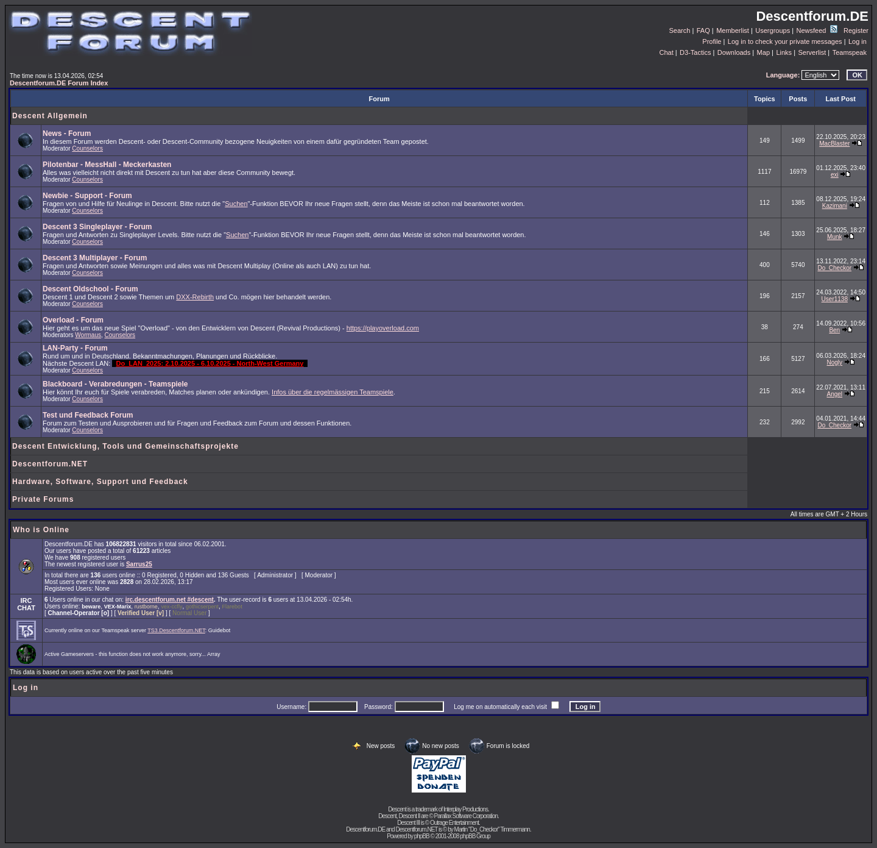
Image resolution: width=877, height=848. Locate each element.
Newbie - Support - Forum (87, 195)
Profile (711, 41)
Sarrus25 (139, 564)
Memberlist (732, 30)
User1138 (835, 299)
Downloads (733, 52)
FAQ (703, 30)
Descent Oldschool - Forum (90, 289)
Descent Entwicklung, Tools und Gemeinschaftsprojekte (125, 446)
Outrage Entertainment (454, 822)
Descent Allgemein (50, 116)
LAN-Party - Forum (75, 348)
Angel (835, 394)
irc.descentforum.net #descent (169, 599)
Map (763, 52)
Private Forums (43, 499)
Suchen (236, 203)
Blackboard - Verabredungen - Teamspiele (115, 384)
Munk (834, 236)
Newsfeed (817, 30)
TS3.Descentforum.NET (176, 630)
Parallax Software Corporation (466, 816)
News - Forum (67, 133)
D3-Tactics (695, 52)
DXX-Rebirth (195, 297)
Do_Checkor (834, 268)
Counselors (87, 148)
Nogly (835, 362)
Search (680, 30)
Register (856, 30)
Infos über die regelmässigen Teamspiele (332, 392)
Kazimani (834, 205)
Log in (857, 41)
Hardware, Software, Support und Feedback (100, 481)
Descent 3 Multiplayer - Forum (95, 258)
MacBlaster (834, 143)
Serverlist (812, 52)
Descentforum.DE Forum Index (59, 83)
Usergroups (772, 30)
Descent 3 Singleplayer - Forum (97, 227)
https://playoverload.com (383, 328)
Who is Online (41, 530)
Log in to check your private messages (785, 41)
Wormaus (88, 335)
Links (784, 52)
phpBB (421, 836)
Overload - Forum (73, 320)
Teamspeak (850, 52)
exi (835, 174)
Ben (834, 330)
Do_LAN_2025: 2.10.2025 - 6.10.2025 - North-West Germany (209, 363)
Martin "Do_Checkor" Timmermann (492, 829)
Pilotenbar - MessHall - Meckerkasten (107, 164)
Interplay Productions (465, 809)
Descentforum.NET (50, 464)
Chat (666, 52)
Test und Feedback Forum (88, 415)
